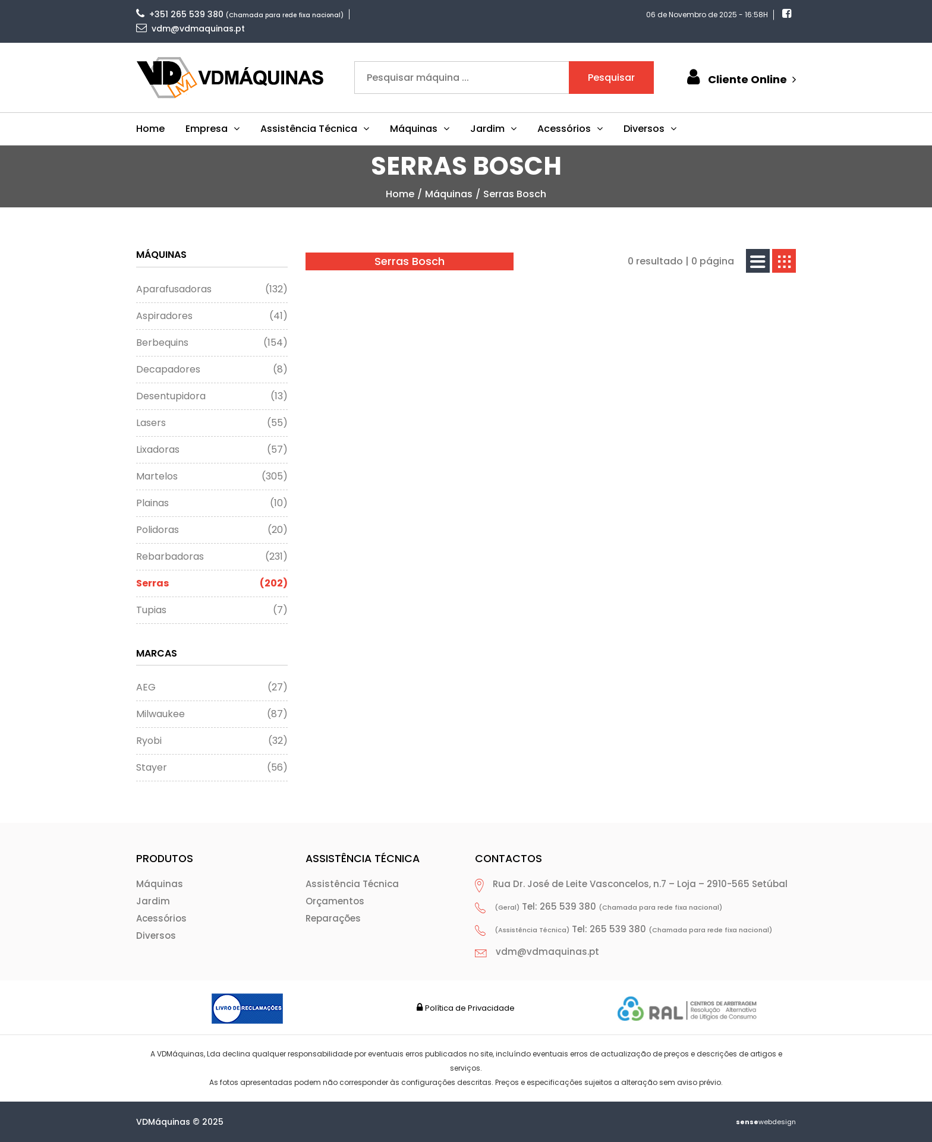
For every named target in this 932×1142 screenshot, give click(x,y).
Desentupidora (212, 396)
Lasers (212, 423)
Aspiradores (212, 316)
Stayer (212, 768)
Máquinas (449, 194)
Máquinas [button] (419, 128)
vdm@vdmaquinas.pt (190, 28)
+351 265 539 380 (179, 14)
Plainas (212, 503)
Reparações (333, 918)
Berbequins (212, 343)
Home (150, 128)
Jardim (153, 901)
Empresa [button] (212, 128)
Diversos (156, 935)
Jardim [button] (493, 128)
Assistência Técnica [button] (314, 128)
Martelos (212, 476)
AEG (212, 687)
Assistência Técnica (352, 884)
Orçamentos (335, 901)
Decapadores (212, 369)
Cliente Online (740, 77)
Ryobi (212, 741)
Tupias (212, 610)
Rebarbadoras (212, 557)
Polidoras (212, 530)
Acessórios (161, 918)
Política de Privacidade (470, 1008)
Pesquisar (611, 77)
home (400, 194)
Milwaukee (212, 714)
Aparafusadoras (212, 289)
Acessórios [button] (570, 128)
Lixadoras (212, 450)
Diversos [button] (650, 128)
